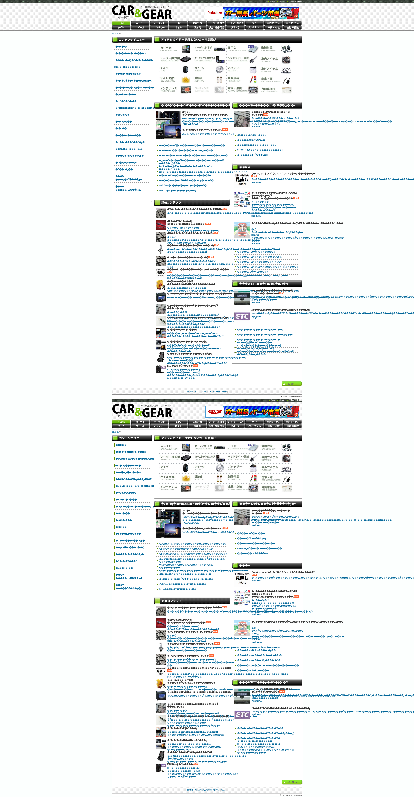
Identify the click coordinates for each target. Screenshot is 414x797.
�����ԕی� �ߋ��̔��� (253, 271)
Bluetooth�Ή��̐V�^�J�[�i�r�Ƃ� (177, 190)
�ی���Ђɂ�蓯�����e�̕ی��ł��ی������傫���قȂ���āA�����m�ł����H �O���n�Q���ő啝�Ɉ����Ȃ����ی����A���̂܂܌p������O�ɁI (282, 207)
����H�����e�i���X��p (256, 145)
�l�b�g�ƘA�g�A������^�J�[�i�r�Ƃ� (185, 175)
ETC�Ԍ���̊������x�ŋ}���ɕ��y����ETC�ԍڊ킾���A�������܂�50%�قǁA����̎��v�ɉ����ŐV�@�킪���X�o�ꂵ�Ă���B (202, 373)
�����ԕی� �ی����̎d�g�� (256, 251)
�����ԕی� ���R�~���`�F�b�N (260, 256)
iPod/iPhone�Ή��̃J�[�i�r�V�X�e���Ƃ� (182, 185)
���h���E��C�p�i (130, 142)
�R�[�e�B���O (126, 162)
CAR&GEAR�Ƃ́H (295, 1)
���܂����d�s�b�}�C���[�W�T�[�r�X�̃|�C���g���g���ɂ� (265, 353)
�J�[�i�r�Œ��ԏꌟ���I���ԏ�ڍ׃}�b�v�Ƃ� (186, 180)
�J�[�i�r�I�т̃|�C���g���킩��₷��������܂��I (192, 145)
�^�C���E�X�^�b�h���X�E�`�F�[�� (142, 108)
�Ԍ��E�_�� (124, 169)
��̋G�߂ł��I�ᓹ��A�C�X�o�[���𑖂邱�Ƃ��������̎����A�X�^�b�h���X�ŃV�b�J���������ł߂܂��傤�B (212, 264)
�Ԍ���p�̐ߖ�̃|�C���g (251, 135)
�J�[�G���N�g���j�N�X (133, 80)
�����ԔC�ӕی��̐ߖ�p (251, 140)
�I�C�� (120, 128)
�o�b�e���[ (123, 121)
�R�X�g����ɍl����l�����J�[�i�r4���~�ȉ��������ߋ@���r (203, 172)
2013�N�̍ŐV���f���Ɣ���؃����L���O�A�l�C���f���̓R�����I (225, 133)
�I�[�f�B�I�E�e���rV (130, 53)
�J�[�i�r (121, 46)
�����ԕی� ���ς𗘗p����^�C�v (259, 261)
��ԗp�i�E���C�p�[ (129, 149)
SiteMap (282, 1)
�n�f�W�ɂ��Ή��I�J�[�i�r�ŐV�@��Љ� (186, 150)
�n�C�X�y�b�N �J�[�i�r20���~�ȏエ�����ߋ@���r (193, 155)
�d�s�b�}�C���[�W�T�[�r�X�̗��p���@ (265, 334)
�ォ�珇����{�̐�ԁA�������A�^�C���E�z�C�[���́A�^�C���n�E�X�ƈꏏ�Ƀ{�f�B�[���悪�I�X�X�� (212, 240)
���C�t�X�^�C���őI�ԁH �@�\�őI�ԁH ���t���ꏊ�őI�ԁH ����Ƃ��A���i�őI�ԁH (195, 335)
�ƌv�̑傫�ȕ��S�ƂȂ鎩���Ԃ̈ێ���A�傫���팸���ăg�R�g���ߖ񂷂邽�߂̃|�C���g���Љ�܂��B (275, 121)
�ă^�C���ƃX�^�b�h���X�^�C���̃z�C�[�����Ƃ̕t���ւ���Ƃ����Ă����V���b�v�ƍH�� (229, 213)
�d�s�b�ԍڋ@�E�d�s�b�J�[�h (134, 60)
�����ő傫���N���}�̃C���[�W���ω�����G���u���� (193, 229)
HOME (115, 33)
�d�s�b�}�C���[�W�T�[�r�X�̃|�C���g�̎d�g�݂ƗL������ (258, 341)
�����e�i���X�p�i (129, 155)
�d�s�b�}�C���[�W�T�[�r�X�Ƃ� (260, 329)
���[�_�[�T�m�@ (127, 73)
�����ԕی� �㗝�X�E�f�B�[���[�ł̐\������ (267, 266)
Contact (272, 1)
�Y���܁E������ (128, 135)
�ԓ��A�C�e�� (125, 94)
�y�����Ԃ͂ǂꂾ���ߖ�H (252, 155)
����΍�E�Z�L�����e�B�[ (128, 67)
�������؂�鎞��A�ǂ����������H (260, 150)
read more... (256, 126)
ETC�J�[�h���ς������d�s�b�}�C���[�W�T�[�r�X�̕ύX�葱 (259, 347)
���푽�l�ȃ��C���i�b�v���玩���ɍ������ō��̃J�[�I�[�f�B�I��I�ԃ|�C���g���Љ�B (194, 348)
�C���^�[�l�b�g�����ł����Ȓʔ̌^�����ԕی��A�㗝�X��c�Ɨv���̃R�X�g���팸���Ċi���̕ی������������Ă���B (201, 324)
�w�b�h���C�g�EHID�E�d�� (135, 87)
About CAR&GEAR (203, 391)
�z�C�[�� (122, 114)
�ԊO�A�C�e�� (125, 101)
